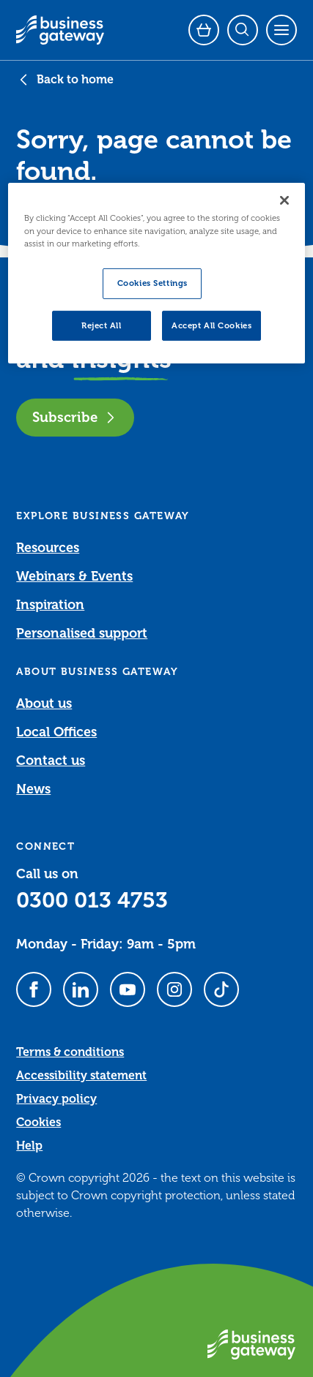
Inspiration (50, 604)
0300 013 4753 (92, 900)
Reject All (101, 325)
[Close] (284, 200)
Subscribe (75, 417)
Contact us (50, 760)
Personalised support (81, 633)
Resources (47, 547)
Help (29, 1145)
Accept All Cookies (211, 325)
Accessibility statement (81, 1075)
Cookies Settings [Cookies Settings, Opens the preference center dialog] (152, 283)
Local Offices (56, 732)
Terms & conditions (70, 1052)
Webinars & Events (74, 576)
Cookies (38, 1122)
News (33, 789)
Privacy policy (56, 1099)
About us (44, 703)
